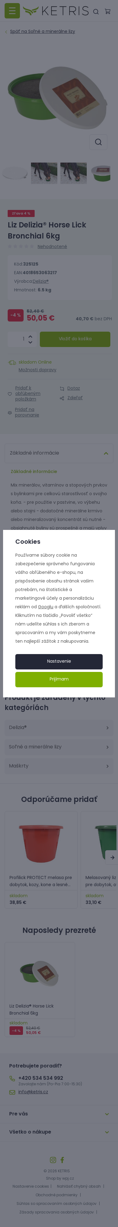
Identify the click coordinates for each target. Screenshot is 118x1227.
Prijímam (59, 679)
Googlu (45, 607)
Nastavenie (59, 661)
